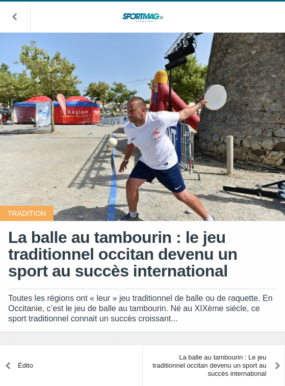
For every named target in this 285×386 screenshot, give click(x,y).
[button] (15, 17)
